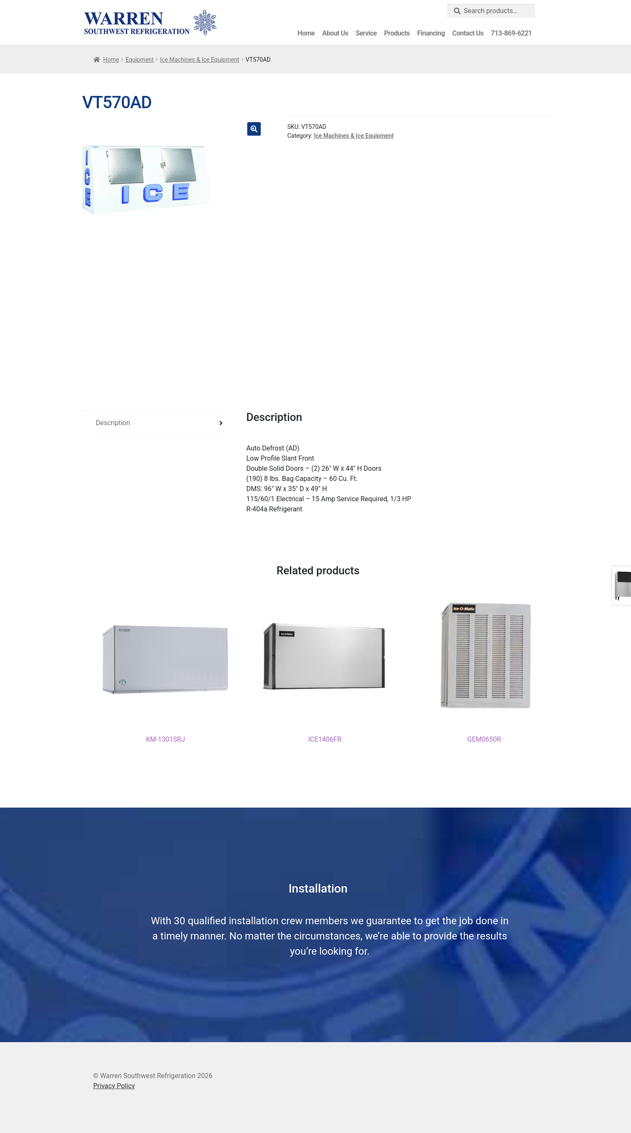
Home (306, 33)
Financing (431, 33)
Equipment (140, 59)
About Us (335, 33)
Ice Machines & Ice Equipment (199, 59)
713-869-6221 (511, 33)
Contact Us (467, 33)
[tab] (161, 423)
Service (366, 33)
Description (113, 423)
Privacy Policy (114, 1085)
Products (397, 33)
